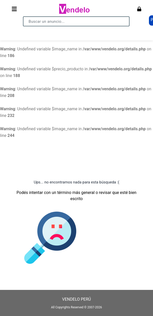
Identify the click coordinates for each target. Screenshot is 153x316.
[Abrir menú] (14, 9)
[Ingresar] (139, 9)
